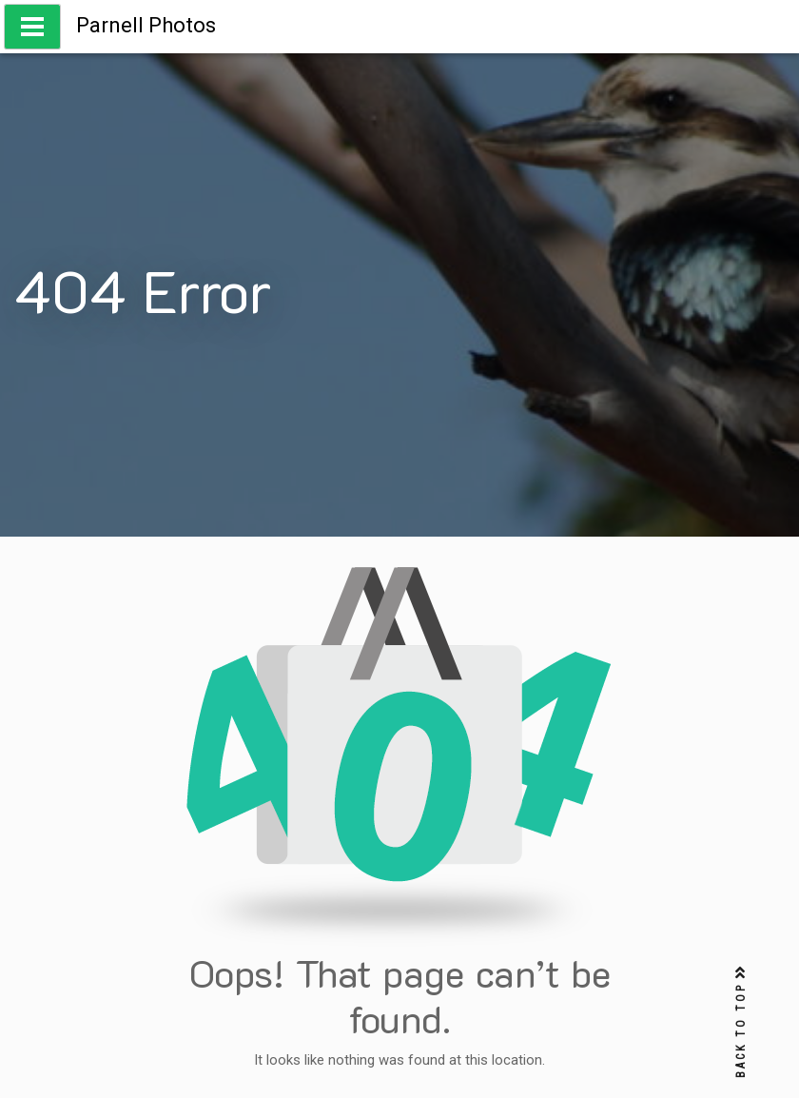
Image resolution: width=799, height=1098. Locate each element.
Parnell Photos (146, 25)
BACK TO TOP (741, 1022)
